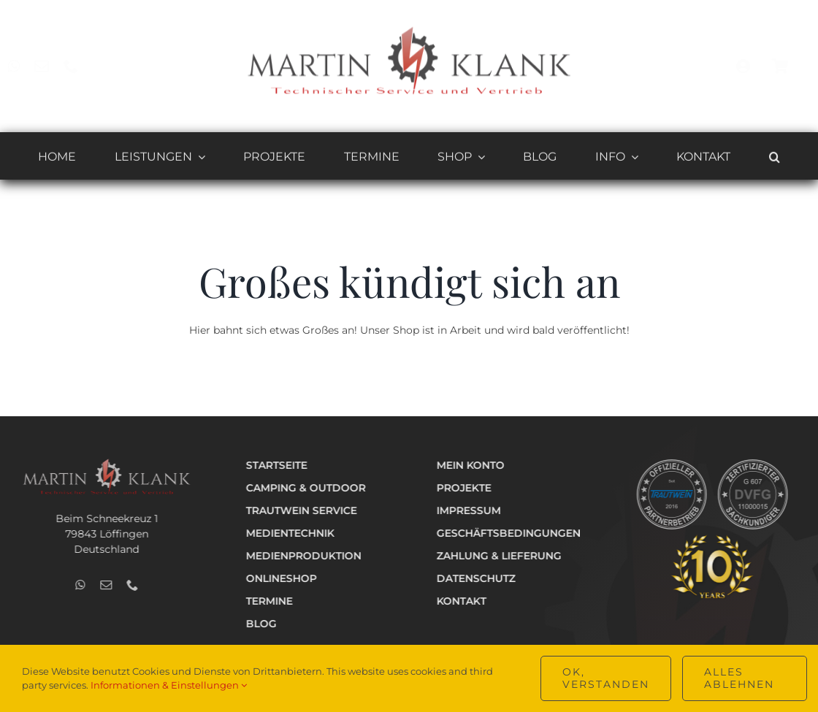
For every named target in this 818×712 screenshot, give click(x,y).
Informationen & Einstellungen (169, 685)
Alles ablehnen (739, 678)
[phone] (82, 66)
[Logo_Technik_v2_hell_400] (104, 463)
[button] (774, 159)
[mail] (53, 66)
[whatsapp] (25, 66)
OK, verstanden (605, 678)
